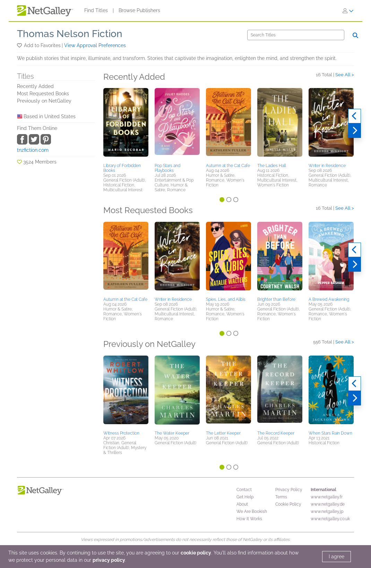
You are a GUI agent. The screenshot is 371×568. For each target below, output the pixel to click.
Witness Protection (121, 433)
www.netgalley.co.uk (330, 518)
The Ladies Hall (271, 165)
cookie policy (196, 553)
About (242, 504)
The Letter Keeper (223, 433)
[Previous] (354, 116)
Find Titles (96, 10)
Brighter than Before (276, 299)
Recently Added (35, 86)
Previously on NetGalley (44, 101)
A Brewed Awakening (329, 299)
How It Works (249, 518)
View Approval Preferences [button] (95, 45)
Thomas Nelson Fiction (69, 34)
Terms (281, 497)
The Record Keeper (275, 433)
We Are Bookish (251, 511)
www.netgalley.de (328, 504)
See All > (344, 74)
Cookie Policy (288, 504)
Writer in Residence (327, 165)
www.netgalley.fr (327, 497)
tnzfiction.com (33, 150)
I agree (336, 556)
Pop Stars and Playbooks (167, 168)
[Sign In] (348, 10)
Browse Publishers (139, 10)
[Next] (354, 130)
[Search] (295, 35)
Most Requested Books (43, 93)
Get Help (244, 497)
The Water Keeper (172, 433)
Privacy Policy (288, 489)
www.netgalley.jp (327, 511)
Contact (244, 489)
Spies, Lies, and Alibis (225, 299)
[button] (20, 45)
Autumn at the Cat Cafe (228, 165)
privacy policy (109, 560)
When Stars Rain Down (330, 433)
